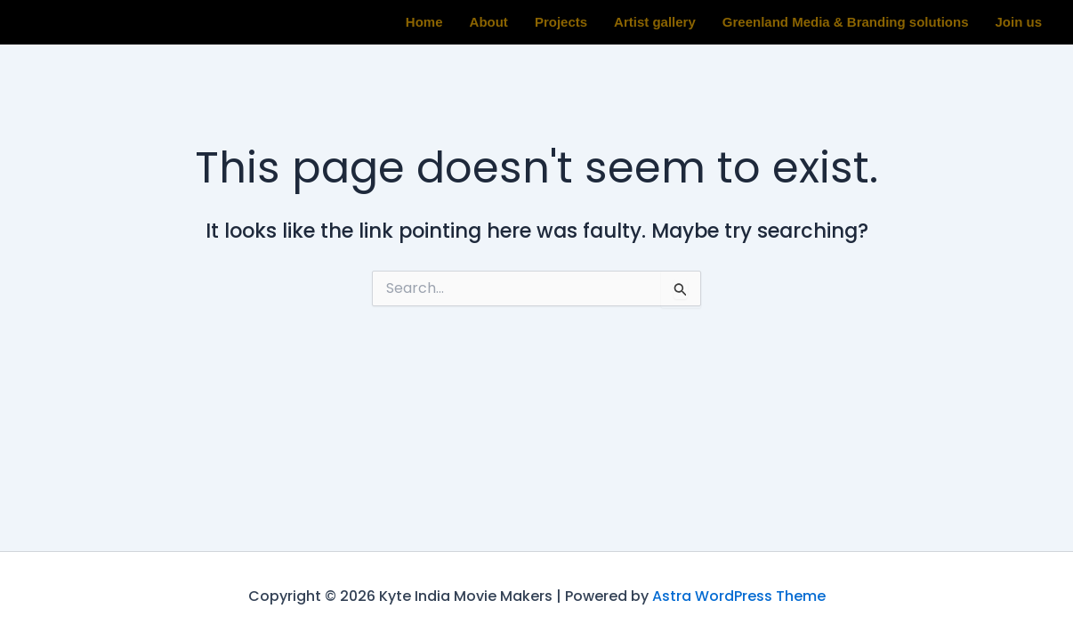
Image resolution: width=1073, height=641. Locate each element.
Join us (1018, 21)
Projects (561, 21)
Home (424, 21)
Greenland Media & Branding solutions (845, 21)
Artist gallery (655, 21)
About (489, 21)
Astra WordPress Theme (739, 596)
